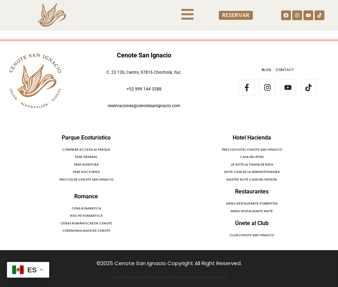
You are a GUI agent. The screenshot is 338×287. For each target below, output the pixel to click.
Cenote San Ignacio (144, 55)
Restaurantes (252, 191)
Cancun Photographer (130, 277)
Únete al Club (252, 223)
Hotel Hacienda (252, 137)
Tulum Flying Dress (211, 277)
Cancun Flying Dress (171, 277)
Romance (86, 196)
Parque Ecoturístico (86, 137)
